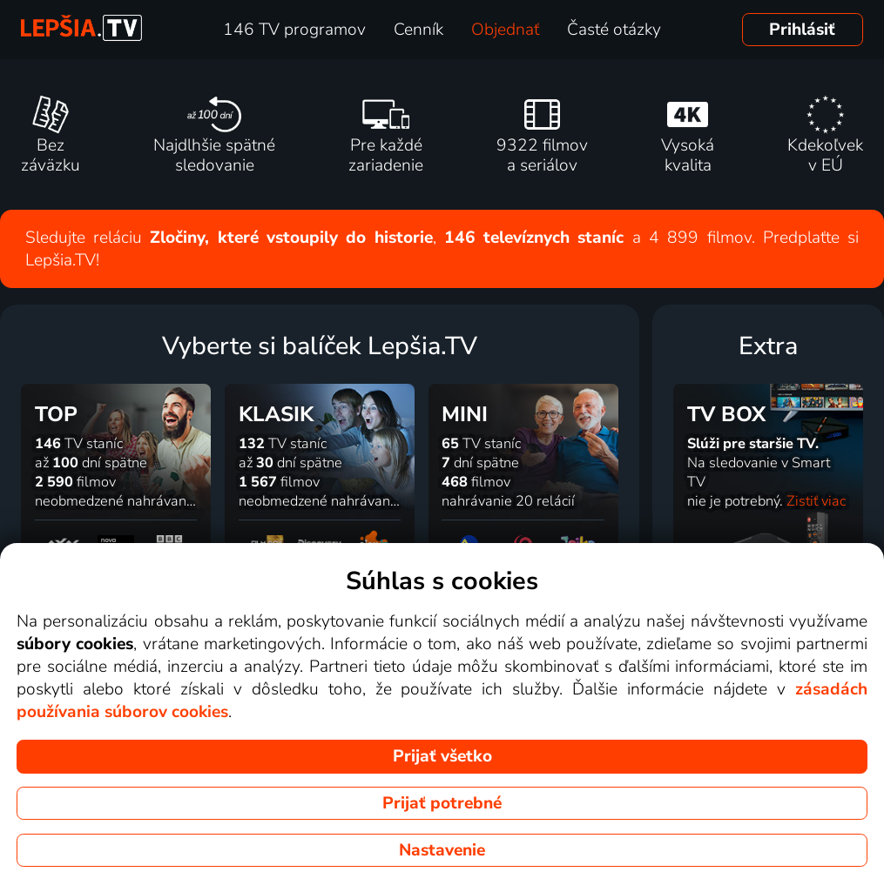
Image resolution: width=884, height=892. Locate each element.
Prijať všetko (442, 756)
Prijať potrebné (442, 803)
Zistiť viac (816, 501)
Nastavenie (442, 850)
